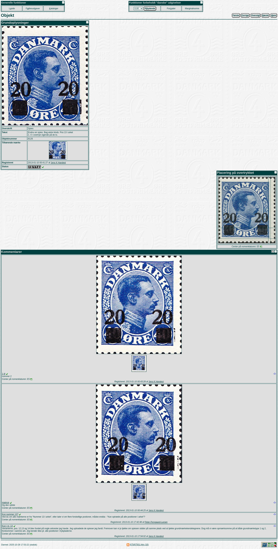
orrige (245, 15)
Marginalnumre (192, 8)
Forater (171, 8)
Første (236, 15)
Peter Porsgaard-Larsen (156, 522)
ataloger (53, 8)
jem (273, 15)
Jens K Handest (58, 162)
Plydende (149, 8)
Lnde (12, 8)
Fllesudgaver (33, 8)
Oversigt (255, 15)
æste (265, 15)
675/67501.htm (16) (139, 544)
